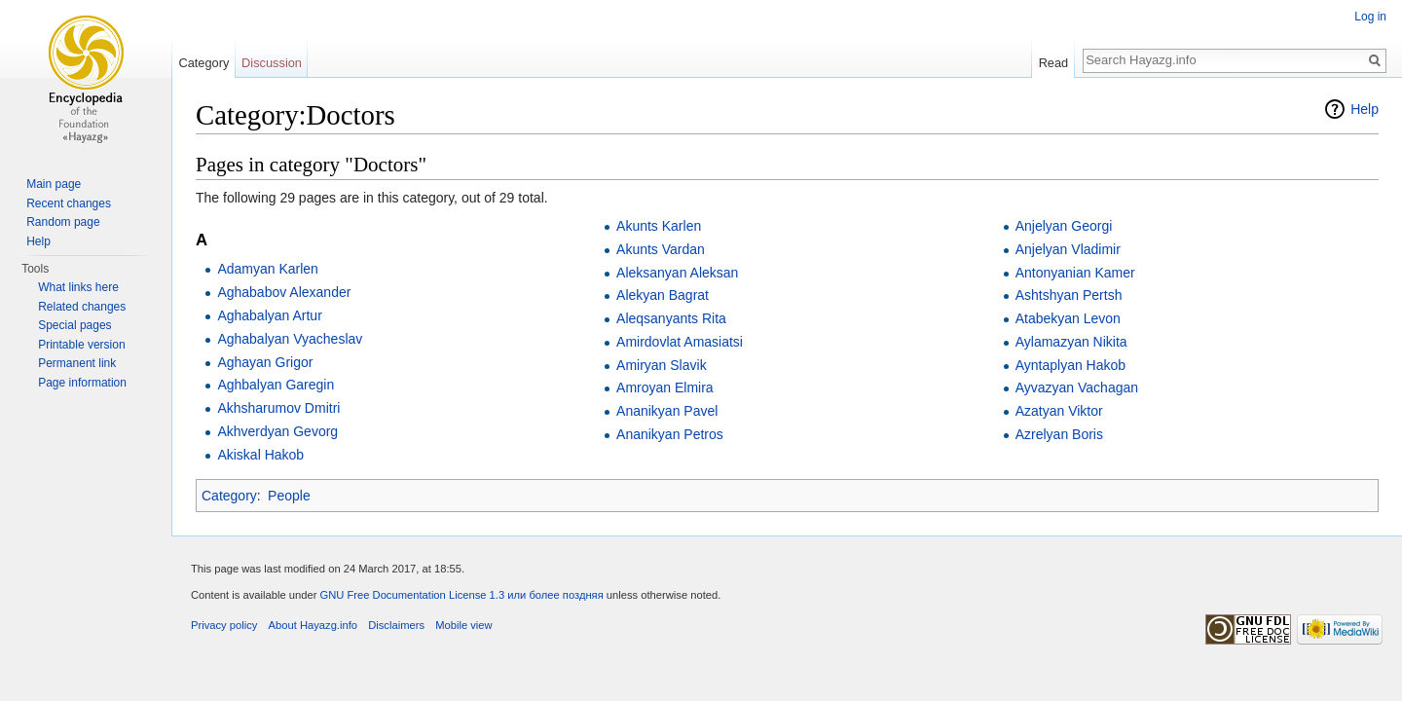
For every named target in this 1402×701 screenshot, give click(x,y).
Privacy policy (224, 625)
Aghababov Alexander (283, 292)
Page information (82, 382)
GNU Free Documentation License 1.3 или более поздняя (461, 595)
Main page (53, 184)
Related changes (82, 307)
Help (1364, 109)
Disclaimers (396, 625)
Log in (1370, 16)
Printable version (81, 344)
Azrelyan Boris (1059, 434)
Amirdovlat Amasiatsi (679, 342)
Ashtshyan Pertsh (1069, 295)
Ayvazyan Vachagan (1076, 387)
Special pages (74, 325)
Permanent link (77, 363)
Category (229, 495)
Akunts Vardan (660, 249)
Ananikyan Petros (669, 434)
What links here (78, 287)
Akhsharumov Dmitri (278, 408)
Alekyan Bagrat (662, 295)
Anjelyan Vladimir (1068, 249)
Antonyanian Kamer (1075, 272)
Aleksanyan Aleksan (677, 272)
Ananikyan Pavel (667, 411)
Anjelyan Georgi (1064, 226)
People (289, 495)
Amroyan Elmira (665, 387)
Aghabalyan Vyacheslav (289, 339)
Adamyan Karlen (267, 269)
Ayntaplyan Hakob (1070, 365)
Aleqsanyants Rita (671, 318)
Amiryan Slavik (661, 365)
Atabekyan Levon (1068, 318)
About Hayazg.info (313, 625)
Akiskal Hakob (260, 454)
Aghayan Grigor (265, 362)
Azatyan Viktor (1059, 411)
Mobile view (463, 625)
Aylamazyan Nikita (1071, 342)
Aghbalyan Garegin (275, 384)
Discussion (271, 62)
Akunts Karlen (658, 226)
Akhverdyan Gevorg (277, 431)
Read (1054, 62)
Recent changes (68, 203)
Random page (62, 222)
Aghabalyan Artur (269, 315)
